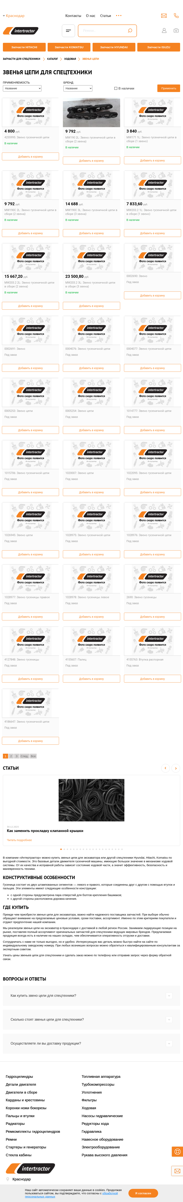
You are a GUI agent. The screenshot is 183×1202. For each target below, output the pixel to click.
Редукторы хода (95, 1124)
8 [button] (83, 849)
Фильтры (89, 1100)
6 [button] (77, 849)
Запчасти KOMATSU (69, 47)
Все (33, 754)
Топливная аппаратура (101, 1077)
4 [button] (70, 849)
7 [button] (80, 849)
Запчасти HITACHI (23, 47)
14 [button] (103, 849)
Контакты (73, 15)
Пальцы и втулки (20, 1116)
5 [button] (73, 849)
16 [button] (109, 849)
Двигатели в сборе (21, 1093)
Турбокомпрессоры (98, 1085)
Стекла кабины (18, 1155)
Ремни (11, 1140)
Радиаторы (15, 1124)
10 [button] (90, 849)
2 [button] (63, 849)
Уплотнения (92, 1093)
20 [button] (122, 849)
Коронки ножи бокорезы (26, 1108)
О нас (90, 15)
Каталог (52, 57)
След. (25, 754)
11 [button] (93, 849)
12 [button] (96, 849)
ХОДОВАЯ (70, 57)
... (119, 14)
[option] (91, 809)
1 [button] (60, 849)
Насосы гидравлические (102, 1116)
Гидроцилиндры (19, 1077)
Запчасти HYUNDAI (114, 47)
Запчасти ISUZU (159, 47)
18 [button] (116, 849)
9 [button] (86, 849)
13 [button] (99, 849)
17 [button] (113, 849)
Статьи (105, 15)
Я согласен (143, 1193)
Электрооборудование (101, 1147)
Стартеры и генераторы (26, 1147)
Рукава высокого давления (104, 1155)
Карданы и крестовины (25, 1100)
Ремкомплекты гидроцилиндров (33, 1132)
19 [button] (119, 849)
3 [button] (67, 849)
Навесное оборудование (102, 1140)
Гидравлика (92, 1132)
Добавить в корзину (30, 154)
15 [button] (106, 849)
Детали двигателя (21, 1085)
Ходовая (89, 1108)
